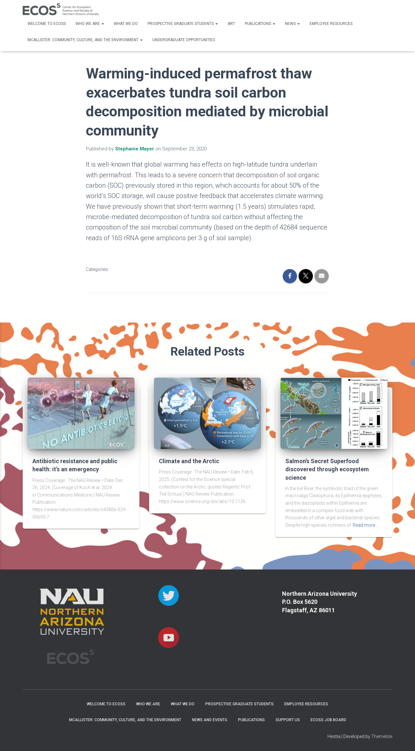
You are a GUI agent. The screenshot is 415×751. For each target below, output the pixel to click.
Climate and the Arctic (189, 461)
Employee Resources (331, 23)
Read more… (365, 525)
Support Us (288, 720)
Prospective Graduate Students (183, 23)
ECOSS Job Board (328, 720)
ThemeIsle (381, 736)
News (292, 23)
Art (231, 23)
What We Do (126, 23)
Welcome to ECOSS (47, 23)
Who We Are (90, 23)
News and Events (209, 720)
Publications (260, 23)
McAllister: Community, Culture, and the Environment (85, 40)
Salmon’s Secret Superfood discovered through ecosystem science (327, 469)
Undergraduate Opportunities (183, 40)
